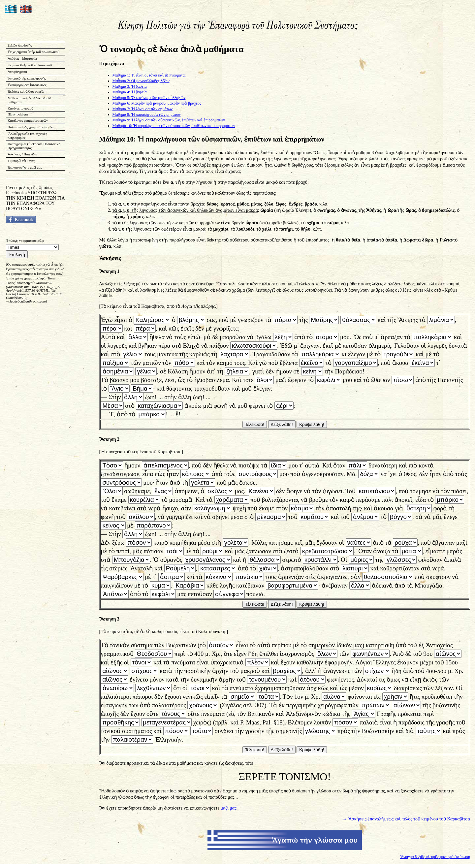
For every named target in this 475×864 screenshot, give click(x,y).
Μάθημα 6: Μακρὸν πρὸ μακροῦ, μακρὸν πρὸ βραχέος (156, 103)
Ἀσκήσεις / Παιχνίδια (22, 154)
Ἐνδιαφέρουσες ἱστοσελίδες (27, 85)
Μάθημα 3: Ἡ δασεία (129, 86)
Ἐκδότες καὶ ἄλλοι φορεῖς (26, 91)
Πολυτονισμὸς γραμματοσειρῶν (30, 127)
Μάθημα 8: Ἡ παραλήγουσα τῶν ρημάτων (146, 114)
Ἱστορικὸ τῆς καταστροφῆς (27, 78)
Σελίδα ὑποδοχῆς (20, 45)
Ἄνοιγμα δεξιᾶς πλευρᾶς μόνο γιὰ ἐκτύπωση (435, 857)
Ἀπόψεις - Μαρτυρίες (22, 58)
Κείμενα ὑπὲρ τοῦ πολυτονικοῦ (30, 65)
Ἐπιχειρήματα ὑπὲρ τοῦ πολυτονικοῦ (34, 52)
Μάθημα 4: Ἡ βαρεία (129, 92)
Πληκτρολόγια (18, 114)
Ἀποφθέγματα (17, 72)
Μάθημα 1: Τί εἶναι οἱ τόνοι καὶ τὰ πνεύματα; (149, 75)
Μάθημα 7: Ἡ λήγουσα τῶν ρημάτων (142, 109)
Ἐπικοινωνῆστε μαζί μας (25, 167)
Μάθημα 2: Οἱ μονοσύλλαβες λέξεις (141, 81)
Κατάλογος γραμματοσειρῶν (28, 120)
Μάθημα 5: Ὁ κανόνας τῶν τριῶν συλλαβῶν (149, 97)
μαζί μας (228, 808)
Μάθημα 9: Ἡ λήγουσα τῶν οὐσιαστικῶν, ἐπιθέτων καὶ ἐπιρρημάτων (168, 120)
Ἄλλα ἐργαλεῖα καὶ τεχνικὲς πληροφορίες (27, 136)
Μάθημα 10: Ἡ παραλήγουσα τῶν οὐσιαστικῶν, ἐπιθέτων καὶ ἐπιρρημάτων (173, 125)
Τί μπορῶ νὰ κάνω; (21, 161)
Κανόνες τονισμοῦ (20, 108)
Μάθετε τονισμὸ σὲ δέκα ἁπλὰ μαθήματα (29, 100)
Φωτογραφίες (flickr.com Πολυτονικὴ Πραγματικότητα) (34, 146)
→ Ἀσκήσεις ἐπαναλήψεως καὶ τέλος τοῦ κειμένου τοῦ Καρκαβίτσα (406, 818)
